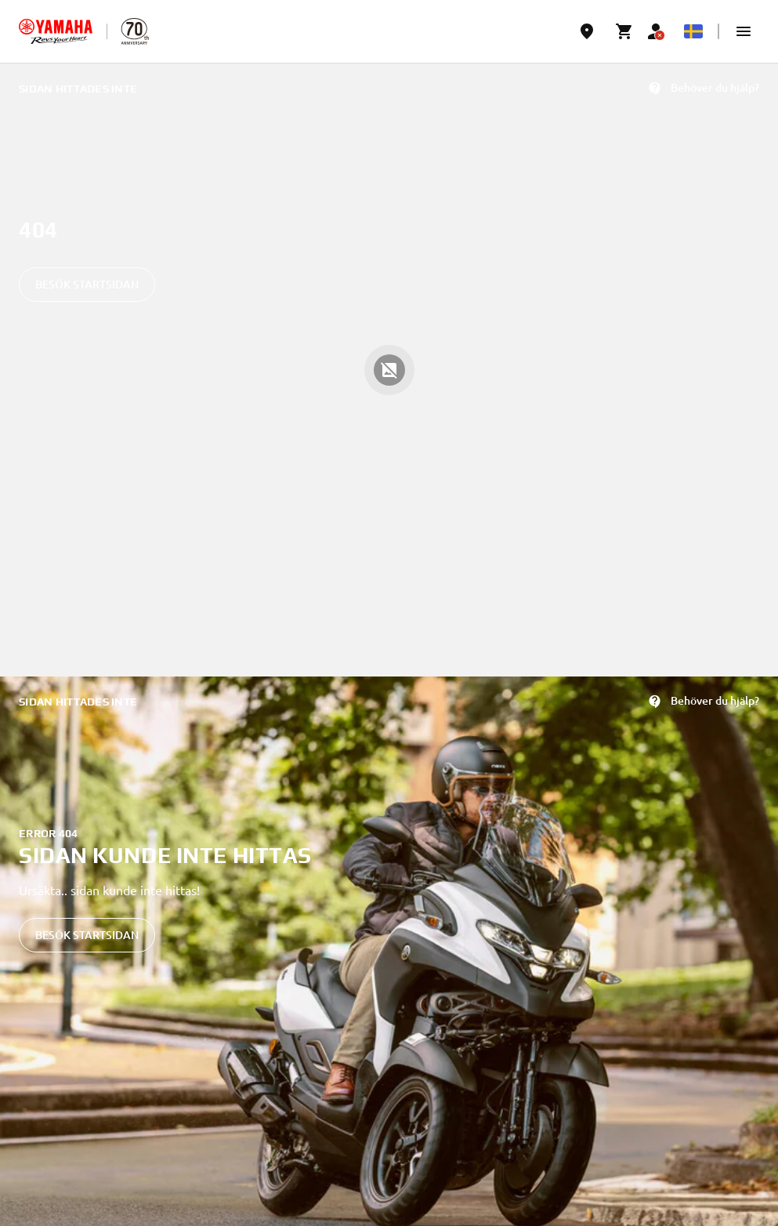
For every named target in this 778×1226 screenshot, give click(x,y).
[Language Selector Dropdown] (693, 31)
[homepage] (55, 31)
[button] (743, 31)
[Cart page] (624, 31)
